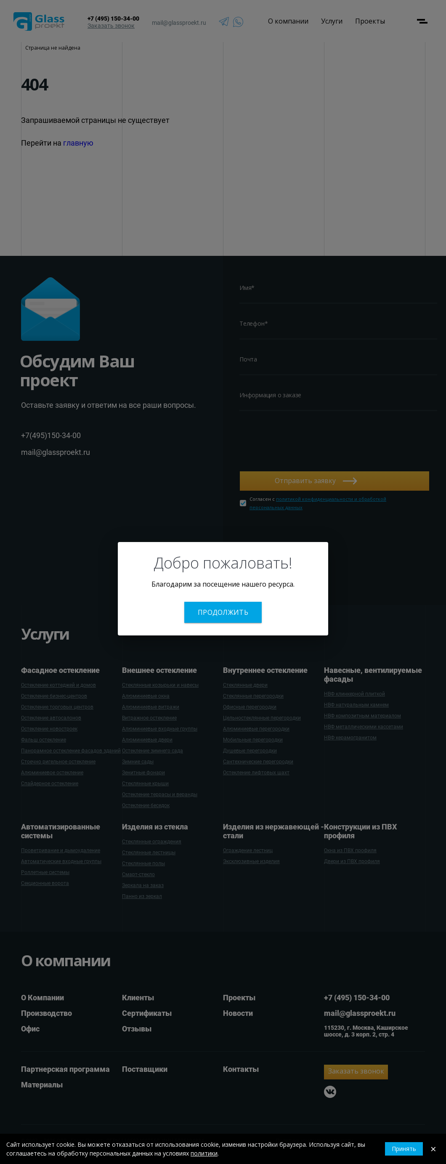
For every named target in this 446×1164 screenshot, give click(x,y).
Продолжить (223, 612)
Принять (404, 1149)
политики (204, 1153)
